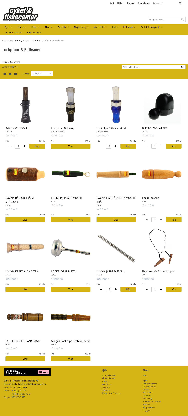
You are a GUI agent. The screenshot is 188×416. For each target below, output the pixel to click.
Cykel (7, 27)
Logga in (147, 410)
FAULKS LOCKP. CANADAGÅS (23, 341)
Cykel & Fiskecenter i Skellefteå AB (21, 380)
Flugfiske (62, 27)
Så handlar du (108, 378)
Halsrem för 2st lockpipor (158, 271)
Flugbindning (80, 27)
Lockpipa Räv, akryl (63, 128)
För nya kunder (109, 375)
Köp (37, 146)
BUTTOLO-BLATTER (154, 128)
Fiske (47, 27)
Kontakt (130, 3)
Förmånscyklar (34, 32)
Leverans (106, 387)
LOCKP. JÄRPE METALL (110, 271)
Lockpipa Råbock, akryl (111, 128)
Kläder (34, 27)
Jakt (114, 27)
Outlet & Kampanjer (151, 27)
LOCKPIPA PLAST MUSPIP (67, 198)
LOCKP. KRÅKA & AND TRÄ (21, 271)
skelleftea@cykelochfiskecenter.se (29, 383)
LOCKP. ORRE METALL (64, 271)
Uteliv (21, 27)
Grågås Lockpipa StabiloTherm (70, 341)
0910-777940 (20, 387)
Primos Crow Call (16, 128)
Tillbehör (35, 40)
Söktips (105, 381)
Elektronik (128, 27)
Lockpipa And (150, 198)
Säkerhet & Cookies (111, 393)
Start (112, 3)
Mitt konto (106, 384)
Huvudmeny (16, 40)
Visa (70, 146)
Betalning (106, 390)
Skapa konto (144, 3)
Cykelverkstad (12, 32)
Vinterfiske (99, 27)
